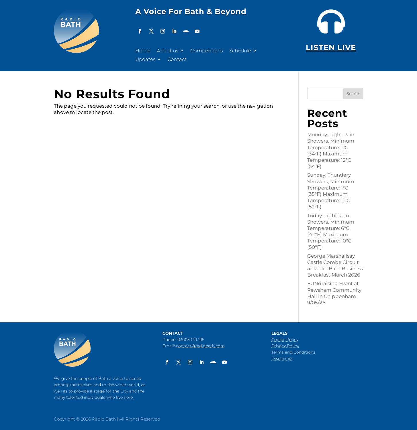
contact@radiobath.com (200, 345)
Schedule (240, 51)
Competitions (206, 51)
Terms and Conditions (293, 352)
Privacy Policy (285, 345)
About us (167, 51)
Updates (145, 59)
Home (142, 51)
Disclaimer (282, 358)
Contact (177, 59)
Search (353, 93)
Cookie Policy (284, 339)
